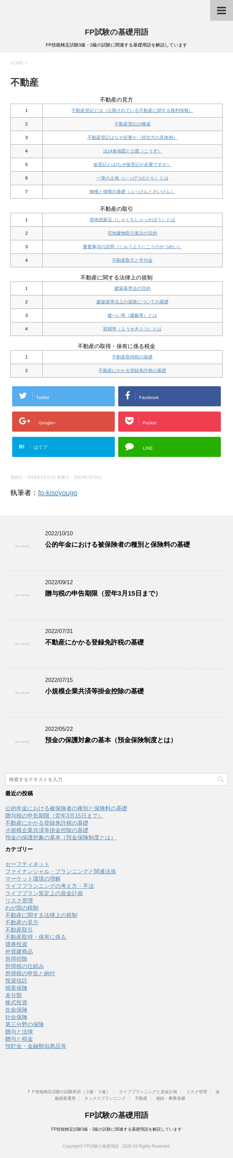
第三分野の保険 (24, 1024)
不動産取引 (19, 930)
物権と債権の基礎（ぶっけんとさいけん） (132, 191)
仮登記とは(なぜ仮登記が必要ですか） (132, 164)
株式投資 (16, 1002)
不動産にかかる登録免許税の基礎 (132, 370)
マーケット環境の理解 (33, 879)
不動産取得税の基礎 (132, 357)
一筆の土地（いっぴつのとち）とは (132, 178)
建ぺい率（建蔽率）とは (132, 315)
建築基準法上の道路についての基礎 (132, 301)
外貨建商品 (19, 951)
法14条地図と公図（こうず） (132, 151)
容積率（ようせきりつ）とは (132, 328)
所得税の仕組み (24, 966)
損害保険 (16, 988)
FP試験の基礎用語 (116, 32)
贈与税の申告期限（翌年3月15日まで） (103, 593)
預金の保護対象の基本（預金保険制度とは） (111, 740)
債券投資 (16, 944)
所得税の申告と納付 (30, 973)
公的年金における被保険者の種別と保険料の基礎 (117, 544)
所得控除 (16, 959)
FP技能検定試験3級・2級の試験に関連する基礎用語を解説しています (116, 1129)
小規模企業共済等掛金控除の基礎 (94, 691)
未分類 (13, 995)
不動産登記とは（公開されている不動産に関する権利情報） (132, 110)
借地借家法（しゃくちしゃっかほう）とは (132, 219)
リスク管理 (19, 901)
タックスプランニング (105, 1098)
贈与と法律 (19, 1032)
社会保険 (16, 1017)
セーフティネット (27, 864)
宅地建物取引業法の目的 (132, 233)
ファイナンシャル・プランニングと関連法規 (60, 871)
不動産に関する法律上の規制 (41, 915)
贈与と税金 (19, 1039)
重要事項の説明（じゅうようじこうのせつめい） (132, 246)
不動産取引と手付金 (132, 260)
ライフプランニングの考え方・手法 (49, 886)
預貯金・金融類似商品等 (35, 1046)
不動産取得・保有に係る (35, 937)
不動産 (141, 1098)
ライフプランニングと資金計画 (148, 1091)
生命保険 (16, 1010)
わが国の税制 (21, 908)
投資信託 (16, 981)
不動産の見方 (21, 922)
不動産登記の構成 (132, 124)
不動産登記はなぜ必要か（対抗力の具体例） (132, 137)
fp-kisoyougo (57, 492)
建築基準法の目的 (132, 288)
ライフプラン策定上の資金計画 (44, 893)
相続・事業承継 (170, 1098)
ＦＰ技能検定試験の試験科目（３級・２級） (68, 1091)
